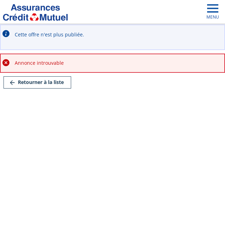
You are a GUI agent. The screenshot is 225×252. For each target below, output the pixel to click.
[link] (37, 82)
